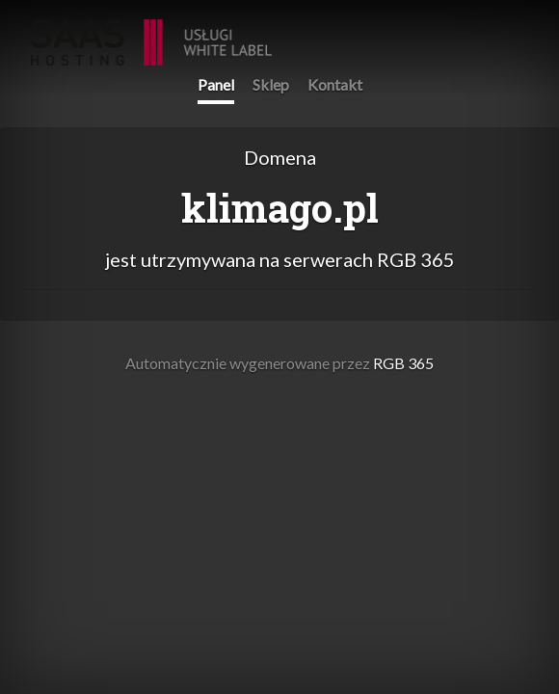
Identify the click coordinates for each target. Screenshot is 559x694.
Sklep (271, 84)
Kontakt (334, 84)
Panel (216, 84)
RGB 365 (151, 32)
